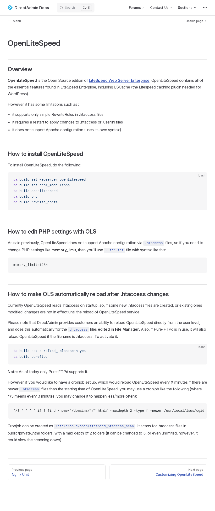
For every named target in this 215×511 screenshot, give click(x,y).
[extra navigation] (205, 7)
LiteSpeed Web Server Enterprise (119, 80)
